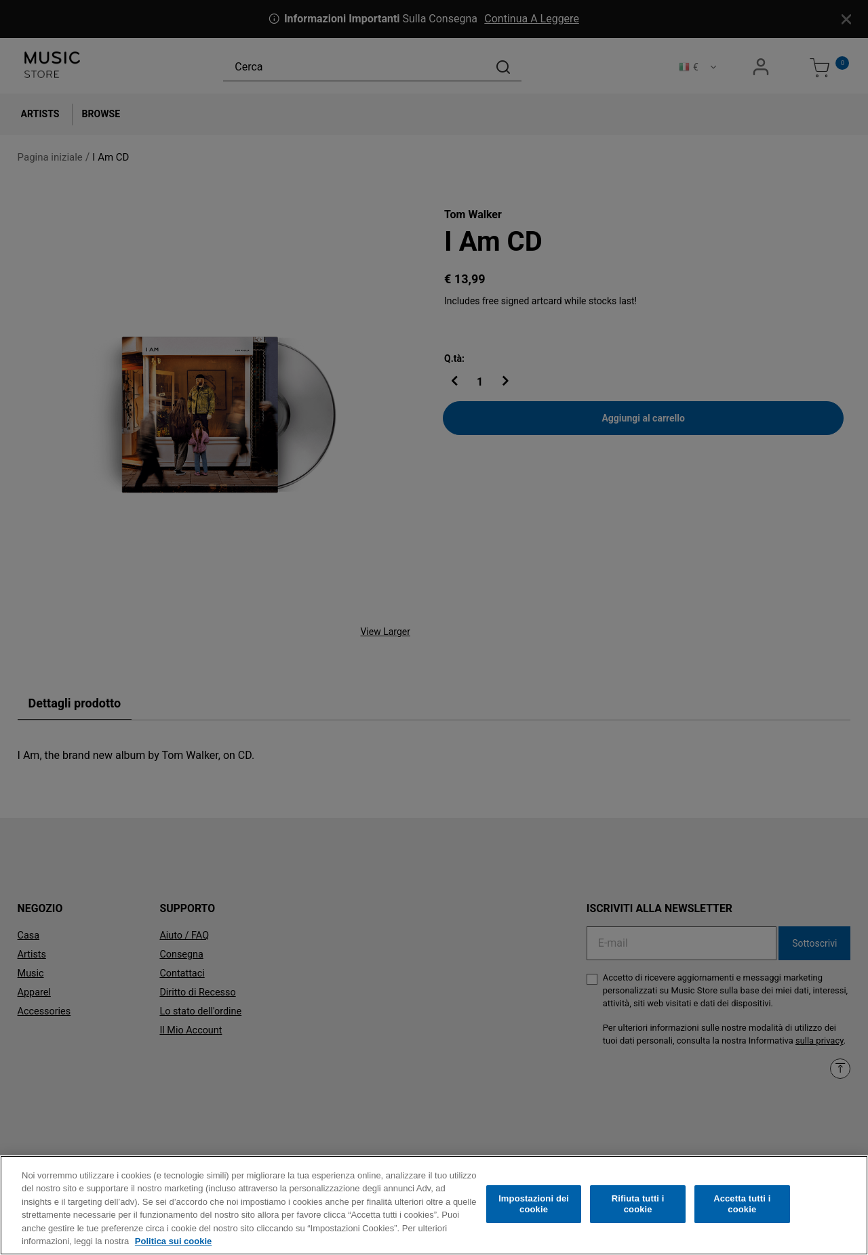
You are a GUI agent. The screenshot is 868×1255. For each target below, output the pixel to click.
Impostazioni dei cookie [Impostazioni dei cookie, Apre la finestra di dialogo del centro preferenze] (533, 1207)
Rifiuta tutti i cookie (638, 1207)
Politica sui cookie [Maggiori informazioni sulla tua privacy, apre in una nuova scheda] (173, 1245)
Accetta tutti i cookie (741, 1207)
